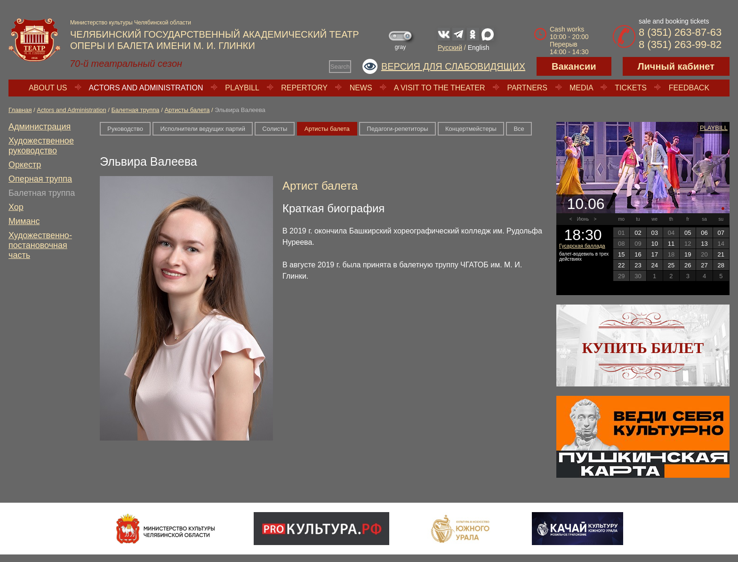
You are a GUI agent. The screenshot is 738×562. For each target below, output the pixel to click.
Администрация (39, 126)
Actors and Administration (145, 88)
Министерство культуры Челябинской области (130, 22)
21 (721, 254)
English (478, 47)
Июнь (583, 219)
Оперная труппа (40, 179)
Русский (450, 47)
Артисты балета (186, 109)
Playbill (242, 88)
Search (340, 66)
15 (621, 254)
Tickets (631, 88)
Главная (20, 109)
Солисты (274, 128)
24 (654, 265)
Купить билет (643, 347)
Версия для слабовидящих (453, 66)
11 (671, 243)
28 (721, 265)
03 (654, 232)
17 (654, 254)
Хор (16, 207)
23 (637, 265)
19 (687, 254)
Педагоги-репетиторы (397, 128)
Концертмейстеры (471, 128)
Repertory (304, 88)
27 (704, 265)
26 (687, 265)
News (361, 88)
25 (671, 265)
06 (704, 232)
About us (48, 88)
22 (621, 265)
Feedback (689, 88)
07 (721, 232)
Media (581, 88)
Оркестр (24, 164)
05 (687, 232)
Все (518, 128)
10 (654, 243)
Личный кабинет (676, 66)
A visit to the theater (439, 88)
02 (637, 232)
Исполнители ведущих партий (202, 128)
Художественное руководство (41, 145)
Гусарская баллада (582, 246)
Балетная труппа (136, 109)
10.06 (585, 203)
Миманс (24, 221)
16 (637, 254)
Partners (527, 88)
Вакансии (574, 66)
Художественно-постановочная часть (40, 245)
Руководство (125, 128)
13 (704, 243)
